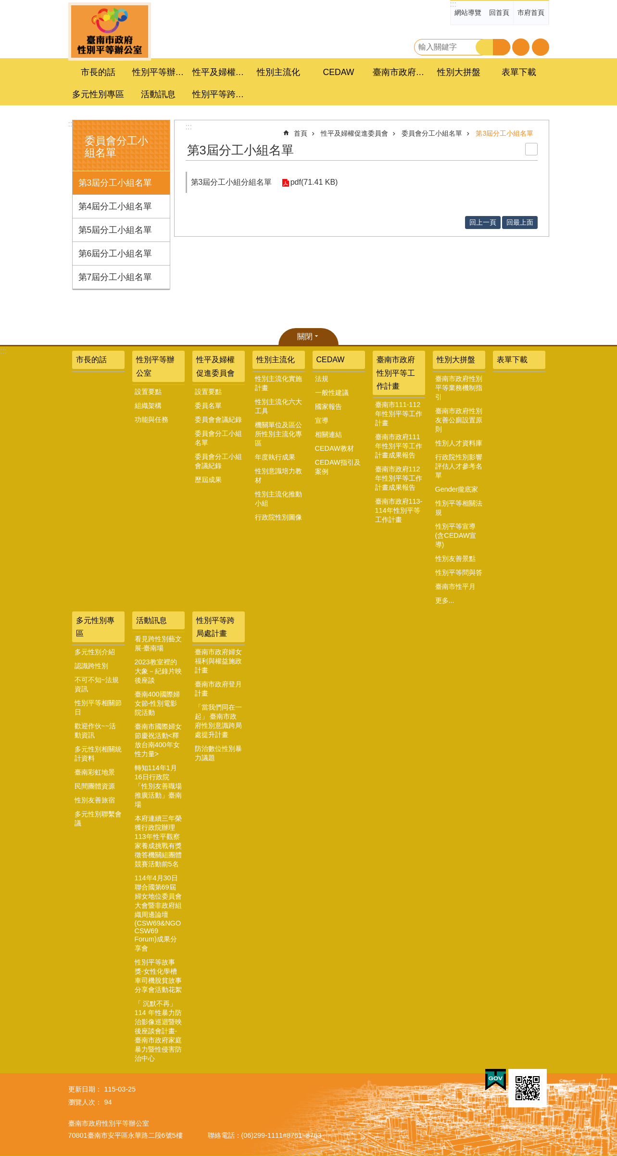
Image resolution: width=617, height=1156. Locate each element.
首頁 (300, 133)
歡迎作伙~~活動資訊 (95, 730)
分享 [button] (540, 47)
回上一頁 (482, 222)
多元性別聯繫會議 (98, 818)
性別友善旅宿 (95, 800)
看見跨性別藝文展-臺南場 (158, 643)
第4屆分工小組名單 (115, 206)
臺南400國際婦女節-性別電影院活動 (157, 703)
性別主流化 (275, 360)
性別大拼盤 (456, 360)
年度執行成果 (275, 457)
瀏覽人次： (85, 1102)
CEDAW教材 (334, 448)
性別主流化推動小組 (278, 498)
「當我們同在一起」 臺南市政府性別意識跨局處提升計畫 (218, 720)
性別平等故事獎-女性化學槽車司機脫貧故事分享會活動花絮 (158, 975)
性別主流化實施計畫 (278, 383)
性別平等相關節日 (98, 707)
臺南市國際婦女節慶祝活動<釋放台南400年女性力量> (158, 740)
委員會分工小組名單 (432, 133)
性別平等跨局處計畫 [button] (219, 94)
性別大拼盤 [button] (458, 72)
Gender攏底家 (456, 489)
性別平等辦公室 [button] (159, 72)
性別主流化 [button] (278, 72)
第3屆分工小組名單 (115, 183)
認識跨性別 (91, 666)
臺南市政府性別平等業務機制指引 (458, 388)
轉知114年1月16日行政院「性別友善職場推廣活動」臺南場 (158, 786)
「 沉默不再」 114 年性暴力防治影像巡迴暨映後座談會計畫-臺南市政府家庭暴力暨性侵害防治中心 (158, 1031)
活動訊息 (151, 620)
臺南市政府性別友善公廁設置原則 (458, 420)
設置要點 (148, 391)
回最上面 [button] (519, 222)
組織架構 (148, 405)
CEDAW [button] (338, 72)
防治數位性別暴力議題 (218, 753)
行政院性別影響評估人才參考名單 (458, 466)
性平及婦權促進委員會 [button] (219, 72)
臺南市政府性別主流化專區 (109, 31)
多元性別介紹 (95, 652)
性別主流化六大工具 (278, 406)
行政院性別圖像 (278, 517)
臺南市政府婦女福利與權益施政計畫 (218, 661)
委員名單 (208, 405)
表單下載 (519, 72)
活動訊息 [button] (158, 94)
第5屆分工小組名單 (115, 230)
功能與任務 (151, 419)
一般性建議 (332, 392)
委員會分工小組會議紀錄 (218, 461)
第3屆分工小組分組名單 (231, 182)
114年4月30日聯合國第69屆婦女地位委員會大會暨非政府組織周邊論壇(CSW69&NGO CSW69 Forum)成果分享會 (158, 913)
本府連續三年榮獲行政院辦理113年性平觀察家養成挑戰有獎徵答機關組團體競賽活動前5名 (158, 841)
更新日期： (85, 1089)
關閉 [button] (305, 336)
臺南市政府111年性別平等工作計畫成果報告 (398, 446)
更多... (444, 600)
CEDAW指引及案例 (338, 466)
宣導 (321, 420)
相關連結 (328, 434)
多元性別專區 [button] (98, 94)
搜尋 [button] (484, 47)
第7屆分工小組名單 (115, 277)
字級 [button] (520, 47)
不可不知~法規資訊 (97, 684)
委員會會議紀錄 (218, 419)
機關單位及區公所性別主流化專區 (278, 434)
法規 (321, 378)
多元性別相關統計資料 (98, 753)
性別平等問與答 (458, 572)
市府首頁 (530, 12)
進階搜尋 (501, 47)
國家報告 (328, 406)
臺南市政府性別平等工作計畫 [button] (400, 72)
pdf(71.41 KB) (314, 182)
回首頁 (499, 12)
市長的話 (98, 72)
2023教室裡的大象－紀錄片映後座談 (158, 671)
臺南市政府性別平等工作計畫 (396, 373)
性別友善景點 (455, 558)
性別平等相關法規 (458, 507)
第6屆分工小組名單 (115, 253)
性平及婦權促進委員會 (354, 133)
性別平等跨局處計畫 (215, 626)
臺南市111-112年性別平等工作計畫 (398, 414)
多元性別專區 (95, 626)
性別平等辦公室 (155, 366)
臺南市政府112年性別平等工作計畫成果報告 (398, 478)
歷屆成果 (208, 479)
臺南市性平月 (455, 586)
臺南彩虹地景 (95, 772)
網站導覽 (467, 12)
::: (453, 4)
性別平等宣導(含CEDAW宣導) (456, 535)
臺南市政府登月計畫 (218, 688)
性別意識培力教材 (278, 475)
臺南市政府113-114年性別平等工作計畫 (399, 510)
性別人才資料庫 (458, 443)
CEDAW (330, 360)
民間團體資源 (95, 786)
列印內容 (531, 149)
